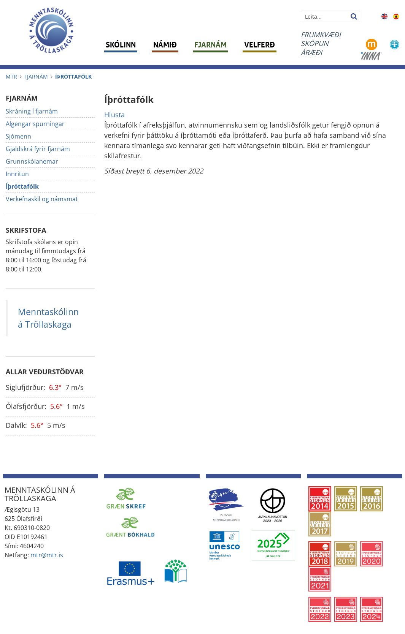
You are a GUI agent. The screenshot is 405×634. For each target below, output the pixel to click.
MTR (11, 76)
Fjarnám (36, 76)
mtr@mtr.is (46, 555)
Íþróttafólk (73, 76)
